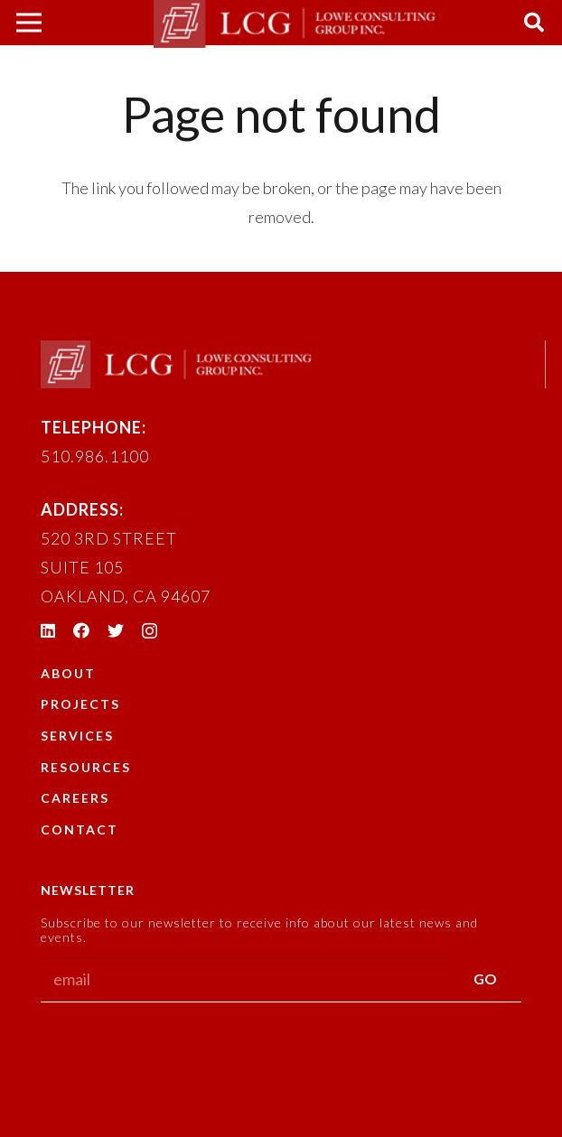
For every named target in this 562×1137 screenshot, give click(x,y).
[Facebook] (81, 630)
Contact (79, 829)
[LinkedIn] (48, 630)
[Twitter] (116, 630)
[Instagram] (149, 631)
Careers (75, 798)
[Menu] (29, 22)
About (68, 673)
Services (77, 735)
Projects (80, 704)
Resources (86, 767)
